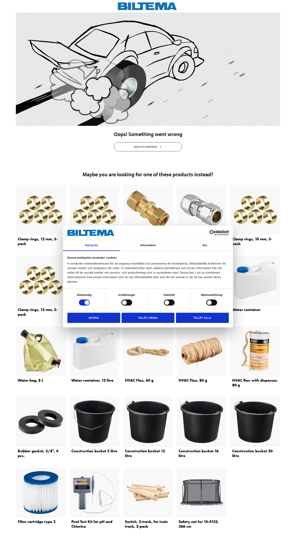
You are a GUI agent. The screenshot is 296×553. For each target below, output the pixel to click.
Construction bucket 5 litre (94, 451)
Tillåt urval (148, 317)
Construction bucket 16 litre (199, 453)
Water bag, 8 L (30, 380)
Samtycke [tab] (91, 245)
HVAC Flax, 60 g (139, 380)
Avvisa (94, 317)
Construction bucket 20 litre (252, 453)
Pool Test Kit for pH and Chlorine (91, 524)
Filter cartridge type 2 (36, 521)
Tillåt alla (202, 317)
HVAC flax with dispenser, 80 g (255, 382)
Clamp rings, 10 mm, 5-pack (252, 241)
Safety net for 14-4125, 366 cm (199, 524)
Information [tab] (148, 245)
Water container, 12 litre (92, 380)
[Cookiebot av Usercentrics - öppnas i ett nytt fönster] (212, 233)
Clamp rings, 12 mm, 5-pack (38, 241)
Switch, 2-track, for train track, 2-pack (146, 524)
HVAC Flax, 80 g (193, 380)
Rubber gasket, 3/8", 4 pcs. (38, 453)
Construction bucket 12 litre (145, 453)
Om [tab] (204, 245)
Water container (246, 309)
